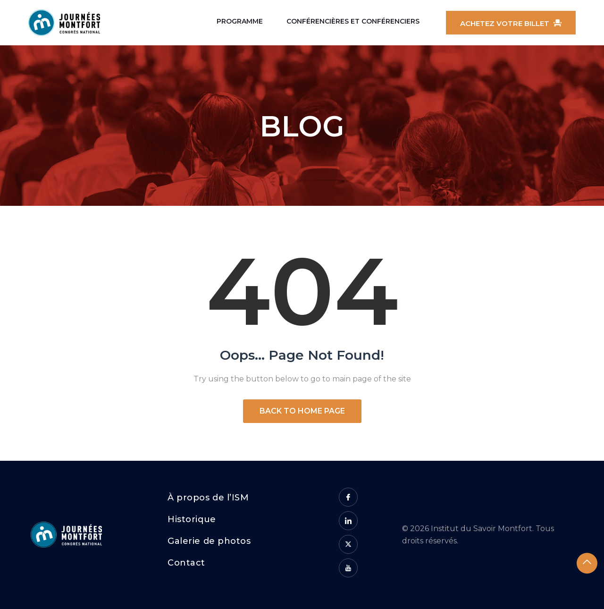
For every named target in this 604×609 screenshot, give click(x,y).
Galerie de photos (209, 541)
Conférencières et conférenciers (352, 21)
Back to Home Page (302, 410)
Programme (240, 21)
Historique (192, 519)
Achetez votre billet (511, 23)
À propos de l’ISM (208, 497)
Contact (186, 563)
